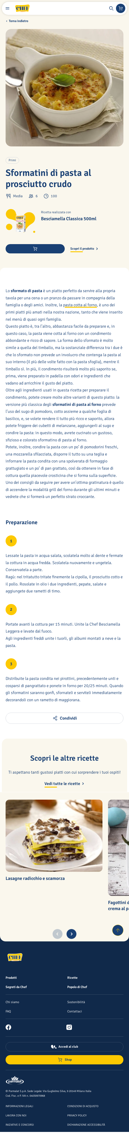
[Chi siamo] (12, 1002)
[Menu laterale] (7, 8)
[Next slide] (71, 934)
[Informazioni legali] (19, 1106)
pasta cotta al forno (80, 304)
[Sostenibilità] (76, 1002)
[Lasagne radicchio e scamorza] (54, 836)
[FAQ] (8, 1011)
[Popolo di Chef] (77, 987)
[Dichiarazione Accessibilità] (86, 1124)
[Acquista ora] (35, 248)
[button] (111, 8)
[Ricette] (72, 977)
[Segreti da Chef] (16, 987)
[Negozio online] (120, 8)
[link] (10, 1027)
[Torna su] (117, 930)
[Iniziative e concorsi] (20, 1124)
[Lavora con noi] (16, 1115)
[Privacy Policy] (77, 1115)
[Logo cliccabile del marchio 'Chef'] (22, 8)
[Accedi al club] (64, 1046)
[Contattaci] (74, 1011)
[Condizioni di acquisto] (82, 1106)
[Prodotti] (11, 977)
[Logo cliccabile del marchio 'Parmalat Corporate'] (15, 1080)
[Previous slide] (57, 934)
